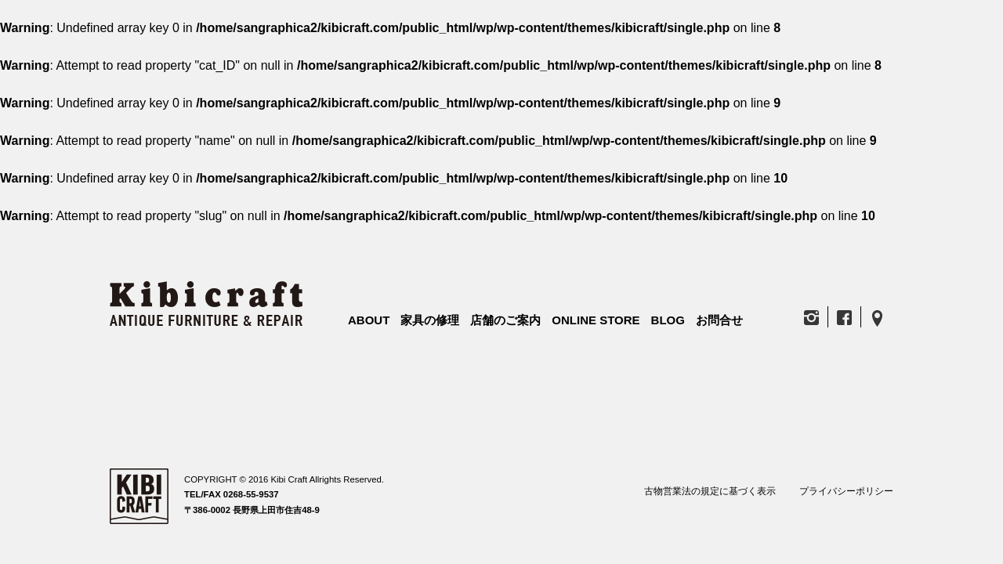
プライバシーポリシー (846, 491)
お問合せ (719, 320)
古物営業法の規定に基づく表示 (710, 491)
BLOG (668, 320)
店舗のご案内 (505, 320)
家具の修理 (429, 320)
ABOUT (368, 320)
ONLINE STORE (595, 320)
